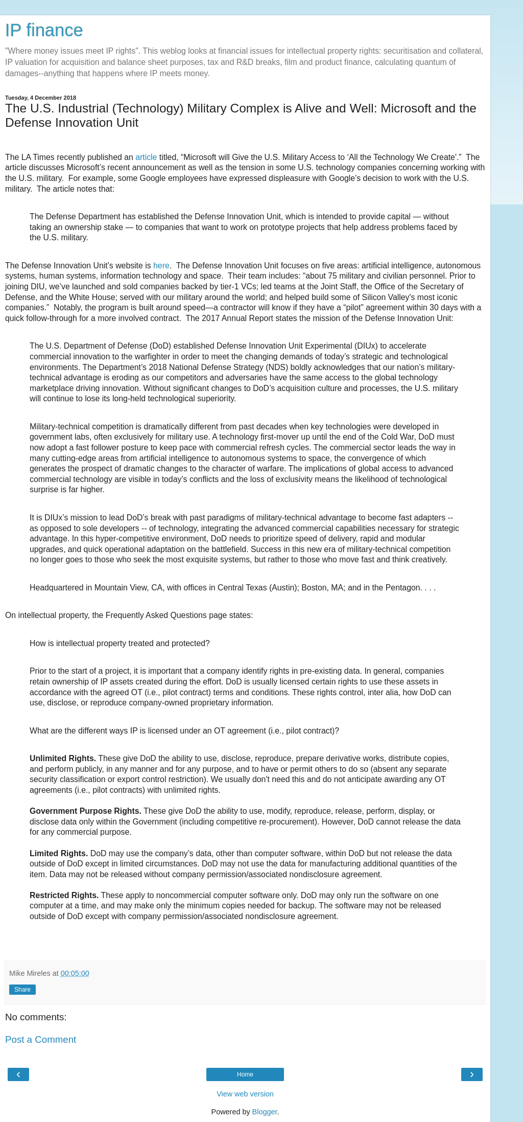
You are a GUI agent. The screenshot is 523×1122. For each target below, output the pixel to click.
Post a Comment (40, 1039)
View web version (245, 1094)
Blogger (264, 1112)
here (161, 265)
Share (22, 989)
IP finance (44, 30)
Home (245, 1074)
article (145, 157)
